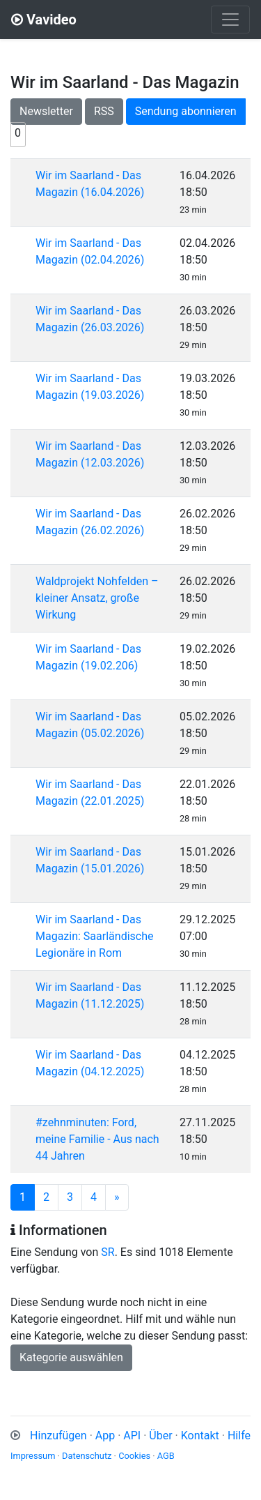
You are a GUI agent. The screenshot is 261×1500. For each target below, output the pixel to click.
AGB (166, 1455)
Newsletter (46, 111)
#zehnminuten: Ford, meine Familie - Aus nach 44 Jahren (97, 1139)
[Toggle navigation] (230, 19)
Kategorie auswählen (71, 1357)
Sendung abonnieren (186, 111)
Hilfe (239, 1435)
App (105, 1435)
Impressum (32, 1455)
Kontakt (200, 1435)
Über (160, 1435)
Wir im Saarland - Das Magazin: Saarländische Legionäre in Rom (94, 936)
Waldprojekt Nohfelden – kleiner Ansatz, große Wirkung (96, 598)
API (132, 1435)
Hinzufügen (58, 1435)
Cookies (134, 1455)
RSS (104, 111)
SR (107, 1252)
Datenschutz (86, 1455)
